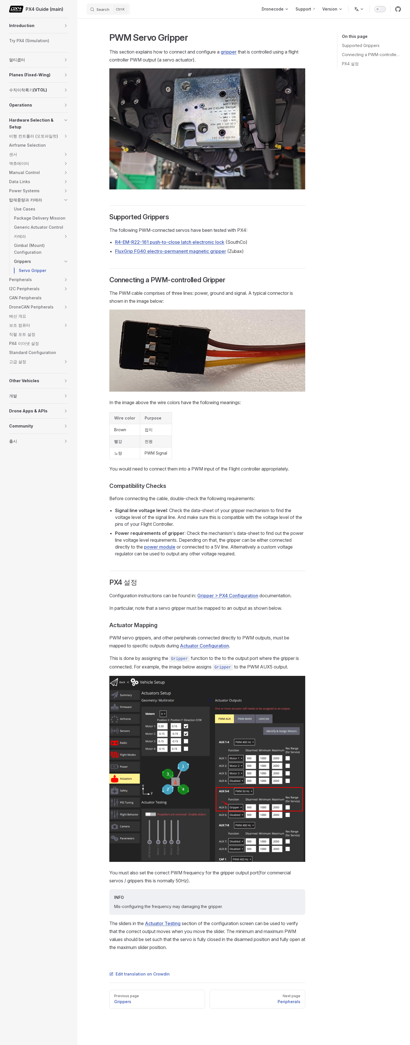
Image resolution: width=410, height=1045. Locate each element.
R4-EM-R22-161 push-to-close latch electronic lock (169, 242)
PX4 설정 (350, 63)
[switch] (380, 9)
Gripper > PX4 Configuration (227, 595)
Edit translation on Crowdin (139, 974)
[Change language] (359, 9)
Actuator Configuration (204, 646)
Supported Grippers (361, 45)
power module (159, 547)
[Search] (108, 9)
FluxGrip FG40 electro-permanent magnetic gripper (170, 251)
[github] (398, 9)
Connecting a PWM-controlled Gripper (371, 54)
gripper (229, 52)
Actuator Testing (163, 923)
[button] (65, 25)
